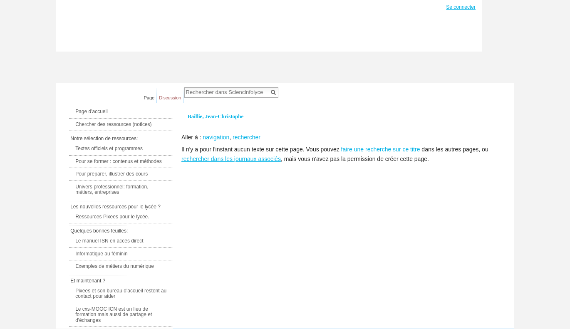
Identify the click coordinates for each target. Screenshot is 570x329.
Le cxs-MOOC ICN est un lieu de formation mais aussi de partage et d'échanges (113, 314)
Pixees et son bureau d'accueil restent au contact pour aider (120, 293)
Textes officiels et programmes (109, 148)
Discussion (170, 97)
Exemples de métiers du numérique (114, 266)
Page (149, 97)
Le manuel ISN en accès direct (109, 241)
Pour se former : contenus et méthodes (118, 161)
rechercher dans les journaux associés (231, 159)
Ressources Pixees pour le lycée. (112, 217)
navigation (216, 137)
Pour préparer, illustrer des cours (111, 174)
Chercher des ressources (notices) (113, 124)
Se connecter (461, 7)
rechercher (246, 137)
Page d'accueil (91, 111)
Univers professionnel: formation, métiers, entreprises (111, 189)
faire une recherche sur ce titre (380, 149)
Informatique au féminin (101, 254)
